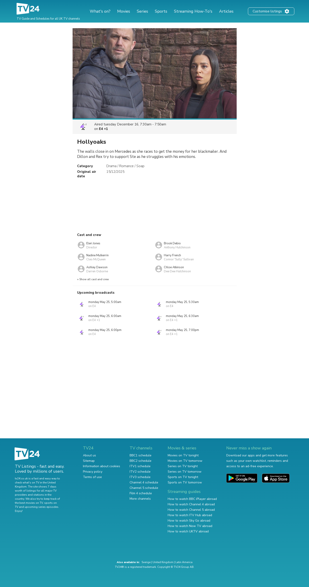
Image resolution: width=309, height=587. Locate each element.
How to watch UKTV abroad (188, 531)
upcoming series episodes (41, 507)
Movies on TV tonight (183, 455)
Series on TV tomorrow (184, 471)
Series (142, 11)
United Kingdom (163, 562)
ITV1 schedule (140, 466)
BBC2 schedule (140, 461)
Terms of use (92, 477)
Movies (123, 11)
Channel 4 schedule (144, 482)
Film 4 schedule (141, 493)
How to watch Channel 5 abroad (191, 510)
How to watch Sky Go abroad (189, 520)
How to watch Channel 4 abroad (191, 504)
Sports (161, 11)
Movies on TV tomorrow (185, 461)
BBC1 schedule (140, 455)
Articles (226, 11)
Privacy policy (92, 471)
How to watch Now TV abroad (190, 526)
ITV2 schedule (140, 471)
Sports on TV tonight (183, 477)
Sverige (146, 562)
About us (89, 455)
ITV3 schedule (140, 477)
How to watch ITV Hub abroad (190, 515)
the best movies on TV (29, 503)
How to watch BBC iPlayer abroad (192, 499)
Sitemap (89, 461)
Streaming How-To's (193, 11)
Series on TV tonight (183, 466)
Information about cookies (101, 466)
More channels (140, 499)
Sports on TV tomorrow (185, 482)
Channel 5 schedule (144, 488)
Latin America (183, 562)
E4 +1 (103, 129)
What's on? (100, 11)
